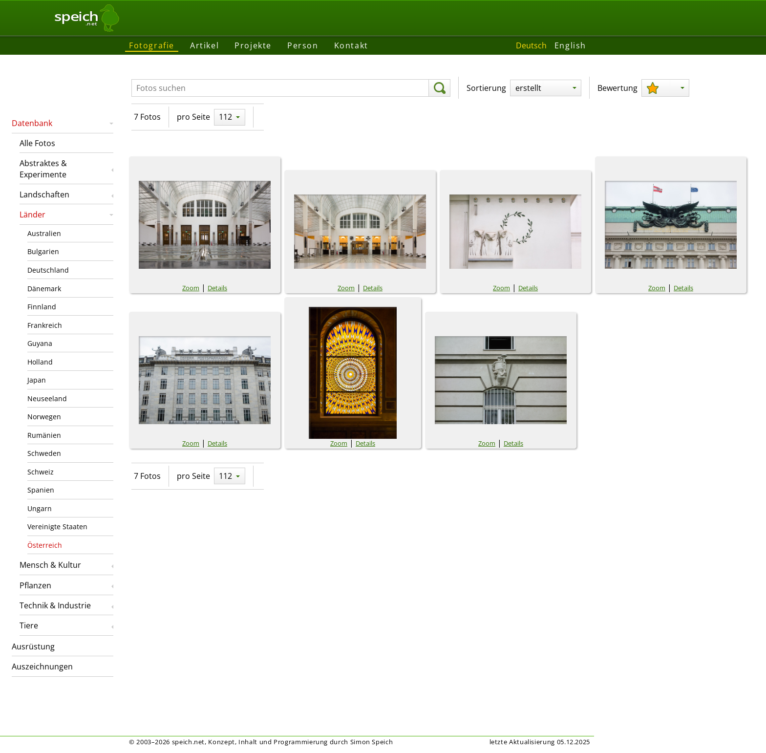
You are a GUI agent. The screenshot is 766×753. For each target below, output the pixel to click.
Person (303, 45)
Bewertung (617, 88)
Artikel (204, 45)
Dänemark (44, 288)
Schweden (44, 453)
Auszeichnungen (42, 666)
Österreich (44, 545)
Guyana (39, 343)
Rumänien (44, 435)
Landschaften (44, 194)
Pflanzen (35, 585)
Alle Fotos (37, 143)
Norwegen (44, 416)
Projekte (253, 45)
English (570, 45)
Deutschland (48, 270)
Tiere (29, 625)
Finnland (41, 306)
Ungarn (39, 508)
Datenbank (32, 123)
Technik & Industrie (55, 605)
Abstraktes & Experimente (43, 168)
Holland (40, 361)
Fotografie (151, 45)
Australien (44, 233)
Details (217, 287)
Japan (36, 380)
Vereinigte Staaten (57, 526)
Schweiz (40, 471)
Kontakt (351, 45)
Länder (32, 214)
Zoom (190, 287)
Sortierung (486, 88)
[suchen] (439, 88)
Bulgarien (43, 251)
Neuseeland (47, 398)
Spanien (40, 490)
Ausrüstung (33, 646)
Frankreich (44, 325)
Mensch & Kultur (50, 564)
